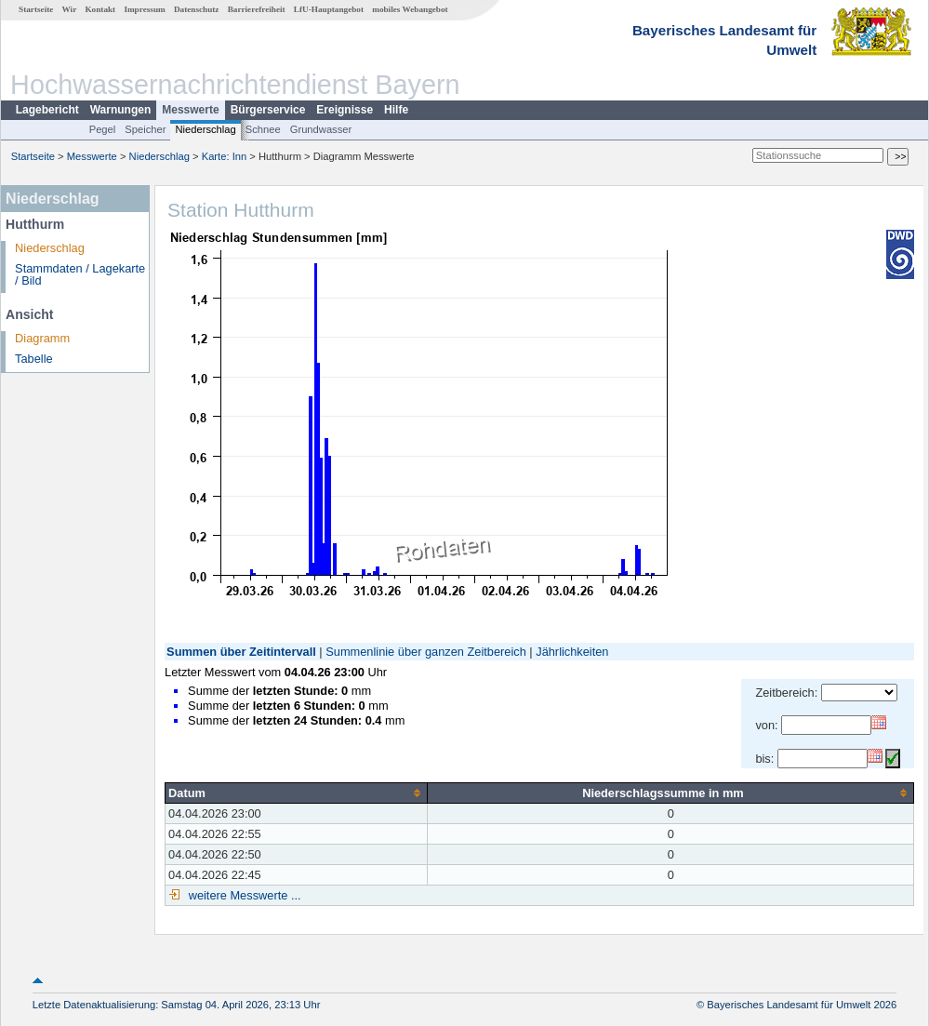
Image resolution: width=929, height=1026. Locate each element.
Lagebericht (47, 109)
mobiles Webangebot (409, 9)
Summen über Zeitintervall (241, 652)
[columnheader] (297, 792)
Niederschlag (205, 129)
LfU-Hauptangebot (329, 9)
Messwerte (190, 109)
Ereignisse (344, 109)
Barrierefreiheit (256, 9)
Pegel (102, 129)
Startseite (36, 9)
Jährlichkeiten (572, 652)
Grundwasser (321, 129)
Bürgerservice (268, 109)
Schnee (263, 129)
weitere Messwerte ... (242, 895)
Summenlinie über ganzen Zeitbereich (425, 652)
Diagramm (42, 338)
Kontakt (100, 9)
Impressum (144, 9)
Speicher (145, 129)
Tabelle (34, 359)
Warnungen (121, 109)
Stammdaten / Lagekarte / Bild (80, 274)
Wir (69, 9)
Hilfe (396, 109)
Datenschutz (196, 9)
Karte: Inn (224, 156)
